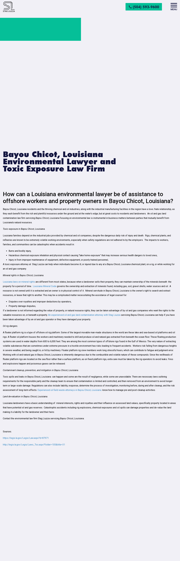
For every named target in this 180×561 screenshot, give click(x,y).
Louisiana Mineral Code (44, 286)
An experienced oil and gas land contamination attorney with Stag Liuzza (84, 315)
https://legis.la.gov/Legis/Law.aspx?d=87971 (26, 438)
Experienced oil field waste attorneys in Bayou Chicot (70, 390)
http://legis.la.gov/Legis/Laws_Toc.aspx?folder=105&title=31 (34, 444)
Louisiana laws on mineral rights (19, 281)
